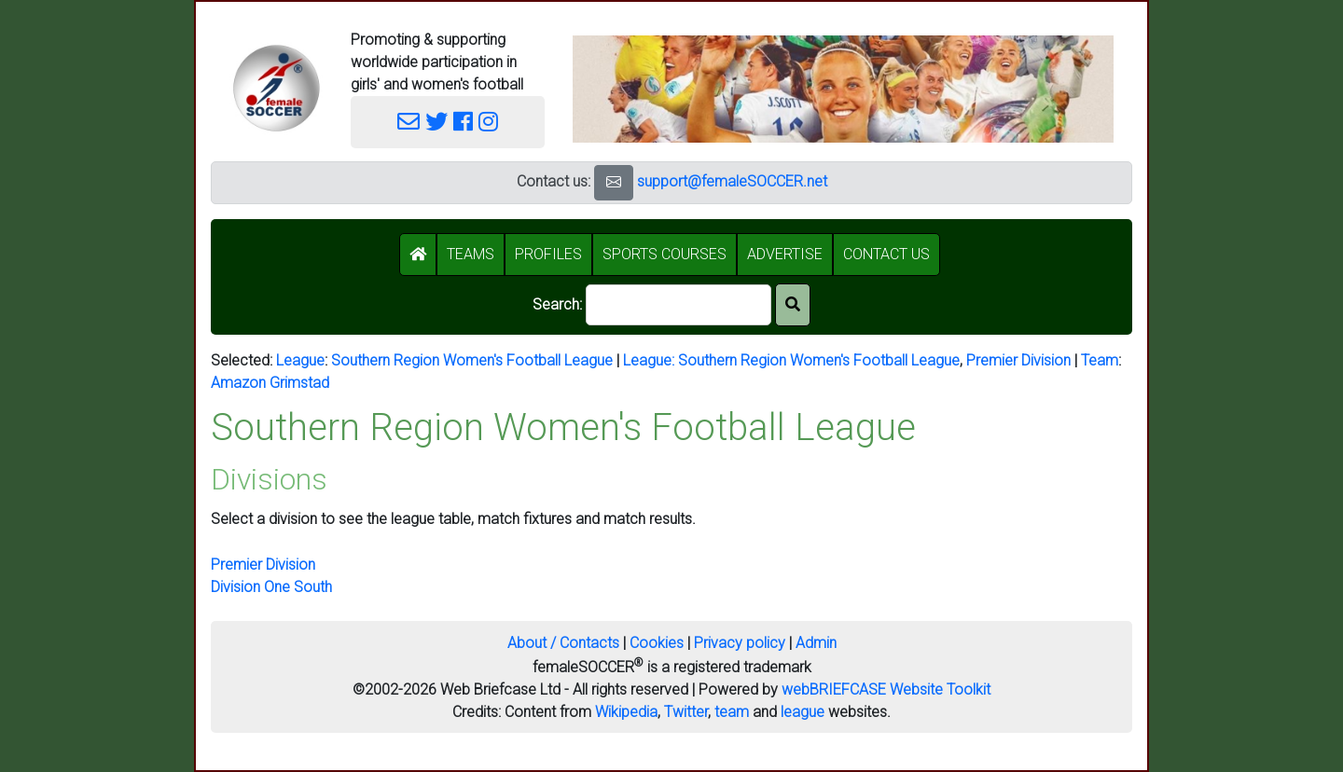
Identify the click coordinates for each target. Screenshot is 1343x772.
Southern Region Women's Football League (472, 360)
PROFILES (548, 254)
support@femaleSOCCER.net (732, 181)
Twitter (686, 712)
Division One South (271, 587)
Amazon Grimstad (270, 383)
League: (650, 360)
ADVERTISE (785, 254)
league (802, 712)
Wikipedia (626, 712)
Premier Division (1018, 360)
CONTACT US (886, 254)
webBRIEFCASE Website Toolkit (886, 689)
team (731, 712)
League (300, 360)
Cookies (657, 643)
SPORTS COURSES (664, 254)
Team (1099, 360)
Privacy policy (739, 643)
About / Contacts (563, 643)
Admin (816, 643)
